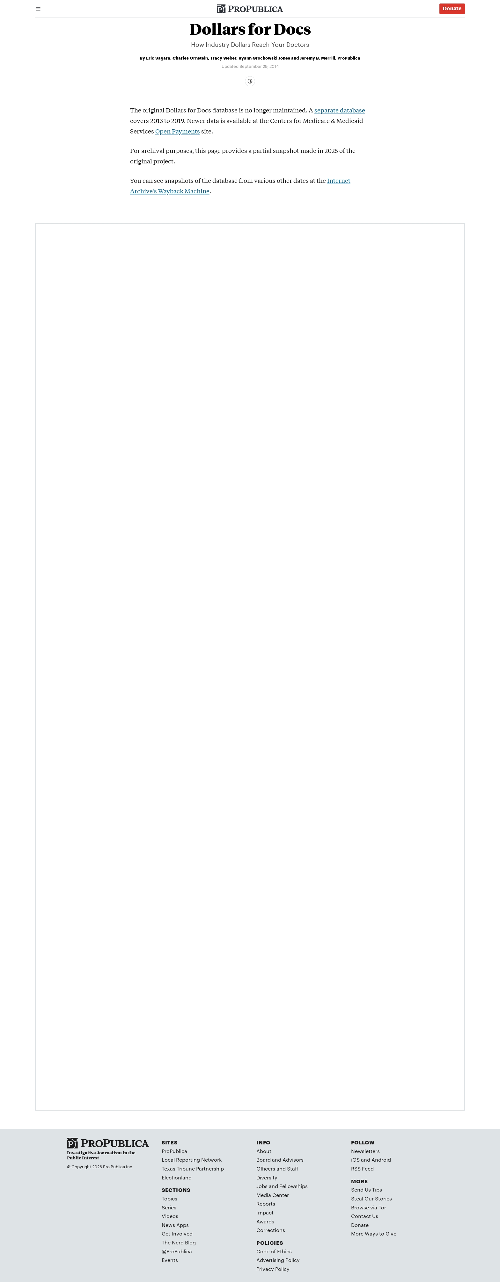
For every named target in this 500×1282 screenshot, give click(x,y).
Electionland (177, 1177)
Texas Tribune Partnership (193, 1168)
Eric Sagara (158, 58)
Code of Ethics (274, 1251)
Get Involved (177, 1233)
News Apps (175, 1224)
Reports (265, 1203)
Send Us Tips (366, 1189)
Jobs (262, 1186)
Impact (265, 1212)
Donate (360, 1224)
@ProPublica (177, 1251)
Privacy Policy (273, 1268)
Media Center (272, 1195)
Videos (170, 1216)
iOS (355, 1159)
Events (170, 1260)
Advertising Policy (278, 1260)
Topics (169, 1198)
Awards (265, 1221)
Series (169, 1207)
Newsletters (365, 1151)
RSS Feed (362, 1168)
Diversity (266, 1177)
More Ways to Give (373, 1233)
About (263, 1151)
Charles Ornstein (190, 58)
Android (381, 1159)
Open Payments (177, 131)
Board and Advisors (280, 1159)
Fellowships (293, 1186)
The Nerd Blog (179, 1242)
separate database (339, 110)
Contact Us (364, 1216)
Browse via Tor (368, 1207)
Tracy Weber (223, 58)
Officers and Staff (277, 1168)
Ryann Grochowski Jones (264, 58)
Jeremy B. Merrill (317, 58)
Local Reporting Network (192, 1159)
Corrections (270, 1230)
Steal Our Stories (371, 1198)
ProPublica (174, 1151)
